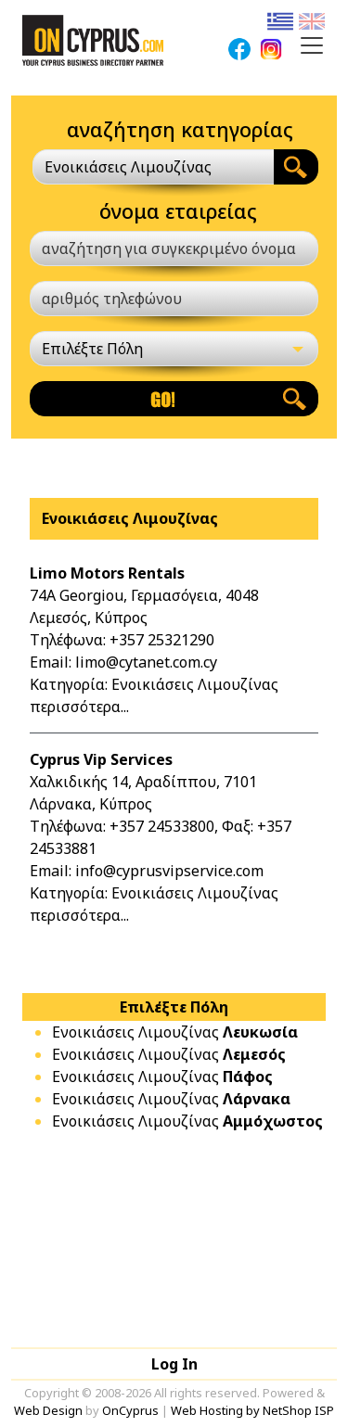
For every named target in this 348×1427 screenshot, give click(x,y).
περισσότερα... (79, 706)
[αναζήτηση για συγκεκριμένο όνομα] (174, 248)
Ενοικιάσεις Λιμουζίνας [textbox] (128, 167)
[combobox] (153, 167)
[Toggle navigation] (312, 45)
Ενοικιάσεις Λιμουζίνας (175, 1032)
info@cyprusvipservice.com (169, 870)
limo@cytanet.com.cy (146, 662)
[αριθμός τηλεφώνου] (174, 298)
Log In (174, 1364)
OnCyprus (130, 1410)
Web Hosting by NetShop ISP (252, 1410)
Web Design (48, 1410)
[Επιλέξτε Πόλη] (174, 348)
